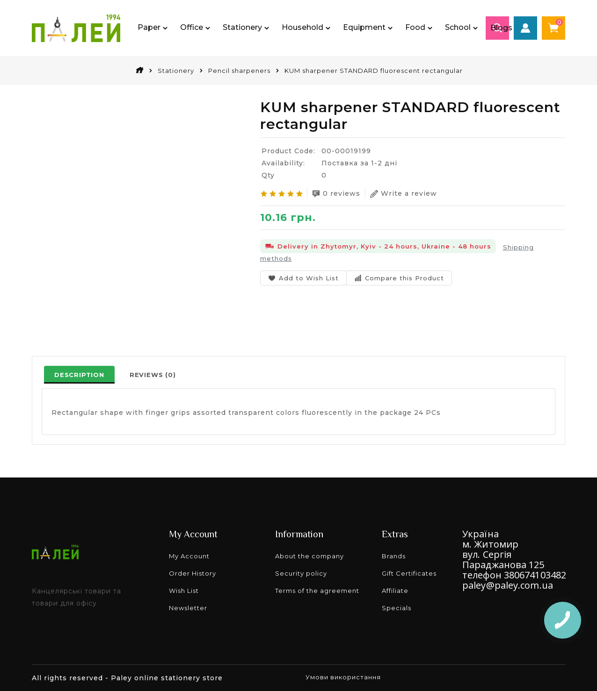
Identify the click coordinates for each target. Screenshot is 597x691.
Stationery (176, 70)
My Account (189, 556)
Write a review (403, 193)
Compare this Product (399, 278)
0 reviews (336, 193)
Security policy (301, 573)
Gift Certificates (409, 573)
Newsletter (188, 608)
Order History (192, 573)
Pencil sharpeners (239, 70)
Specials (396, 608)
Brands (394, 556)
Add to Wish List (303, 278)
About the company (309, 556)
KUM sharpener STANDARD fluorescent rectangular (373, 70)
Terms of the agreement (317, 590)
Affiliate (395, 590)
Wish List (184, 590)
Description (79, 374)
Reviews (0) (153, 374)
